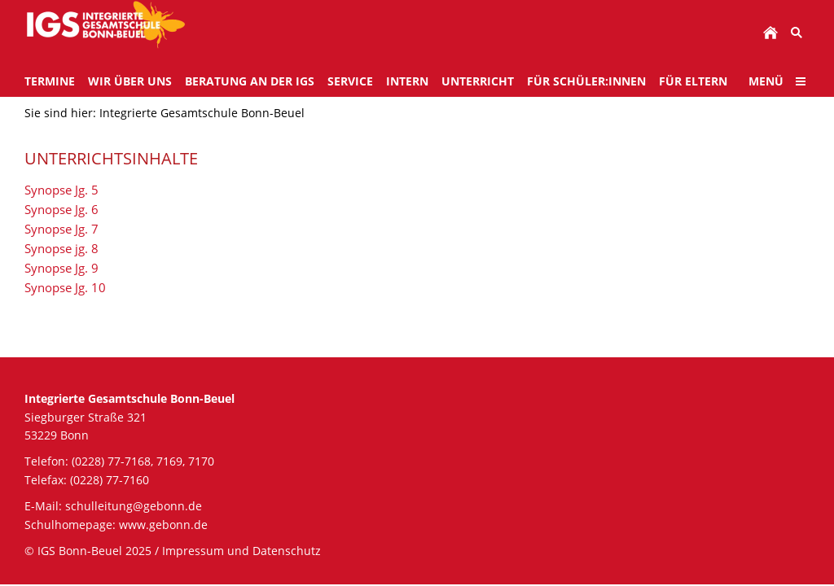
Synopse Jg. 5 (61, 189)
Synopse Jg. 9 (61, 268)
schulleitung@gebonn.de (133, 506)
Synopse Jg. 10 (65, 287)
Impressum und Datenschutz (241, 550)
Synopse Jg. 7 (61, 229)
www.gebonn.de (163, 524)
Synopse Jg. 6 (61, 209)
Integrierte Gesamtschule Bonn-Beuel (202, 112)
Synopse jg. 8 (61, 248)
